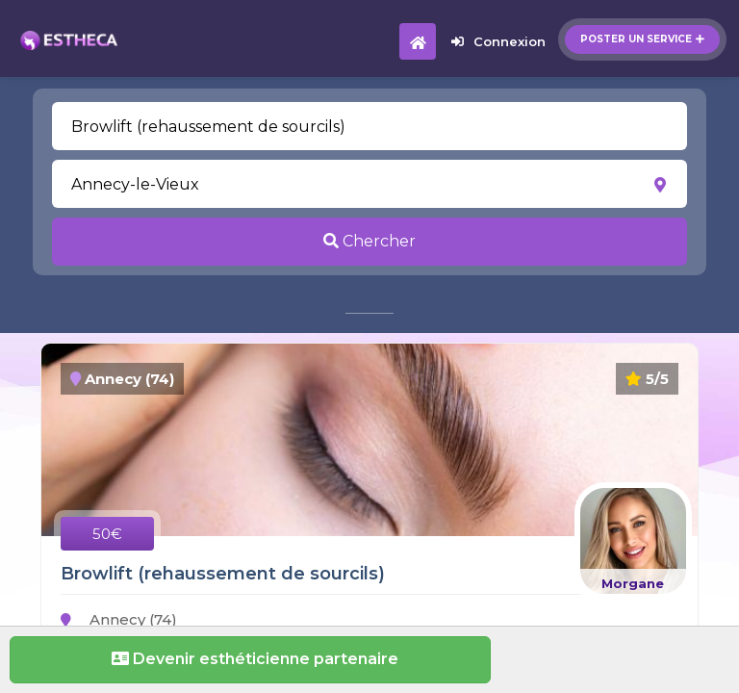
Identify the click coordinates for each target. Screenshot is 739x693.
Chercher (369, 241)
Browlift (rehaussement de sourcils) (223, 573)
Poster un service (642, 39)
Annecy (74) (119, 619)
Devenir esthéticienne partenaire (250, 659)
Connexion (498, 41)
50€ (107, 534)
